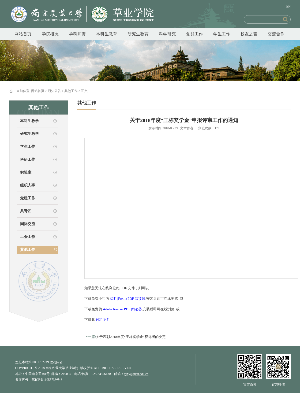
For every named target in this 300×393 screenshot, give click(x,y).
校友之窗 (248, 34)
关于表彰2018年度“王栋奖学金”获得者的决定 (131, 337)
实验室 (25, 172)
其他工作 (71, 91)
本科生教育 (106, 34)
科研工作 (27, 159)
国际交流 (27, 224)
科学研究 (167, 34)
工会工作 (27, 237)
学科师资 (77, 34)
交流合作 (276, 34)
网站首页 (23, 34)
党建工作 (27, 198)
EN (288, 6)
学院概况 (50, 34)
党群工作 (194, 34)
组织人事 (27, 185)
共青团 (25, 211)
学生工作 (221, 34)
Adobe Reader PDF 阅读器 (122, 309)
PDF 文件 (103, 320)
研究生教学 (29, 134)
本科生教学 (29, 121)
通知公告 (54, 91)
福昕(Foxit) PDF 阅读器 (128, 298)
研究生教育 (138, 34)
